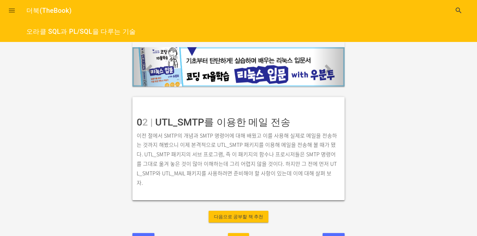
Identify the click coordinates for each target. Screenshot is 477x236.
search (459, 10)
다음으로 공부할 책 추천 (238, 216)
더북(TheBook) (49, 10)
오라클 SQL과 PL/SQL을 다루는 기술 (81, 31)
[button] (12, 10)
